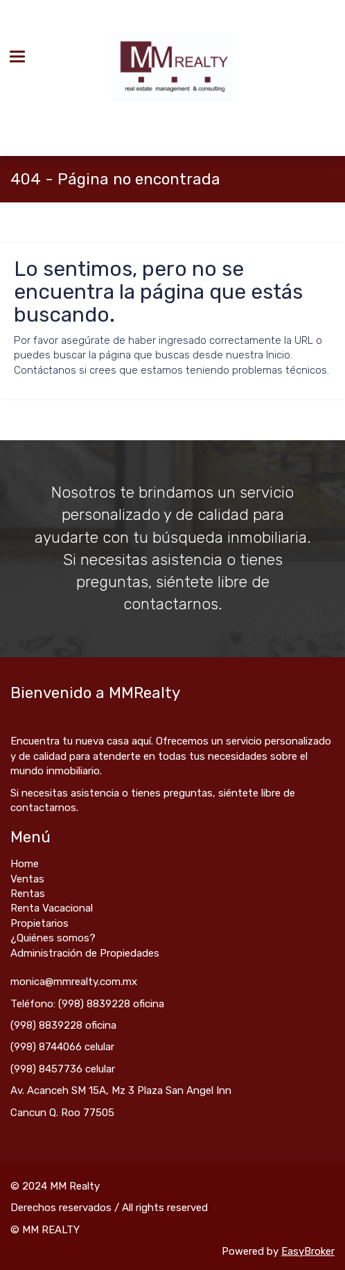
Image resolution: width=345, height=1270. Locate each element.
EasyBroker (308, 1251)
